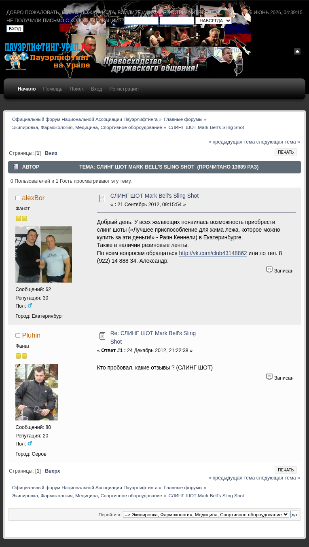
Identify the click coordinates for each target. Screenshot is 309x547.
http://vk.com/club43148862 (213, 253)
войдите (129, 12)
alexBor (33, 197)
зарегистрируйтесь (181, 12)
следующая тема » (278, 142)
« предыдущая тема (231, 142)
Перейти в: (110, 514)
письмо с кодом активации (81, 20)
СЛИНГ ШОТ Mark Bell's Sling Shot (154, 196)
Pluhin (31, 335)
